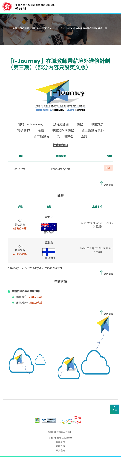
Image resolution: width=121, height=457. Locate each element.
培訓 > (55, 28)
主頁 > (15, 28)
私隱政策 (60, 446)
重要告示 (60, 442)
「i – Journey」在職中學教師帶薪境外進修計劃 (83, 28)
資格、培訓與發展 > (41, 28)
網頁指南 (60, 450)
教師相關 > (25, 28)
